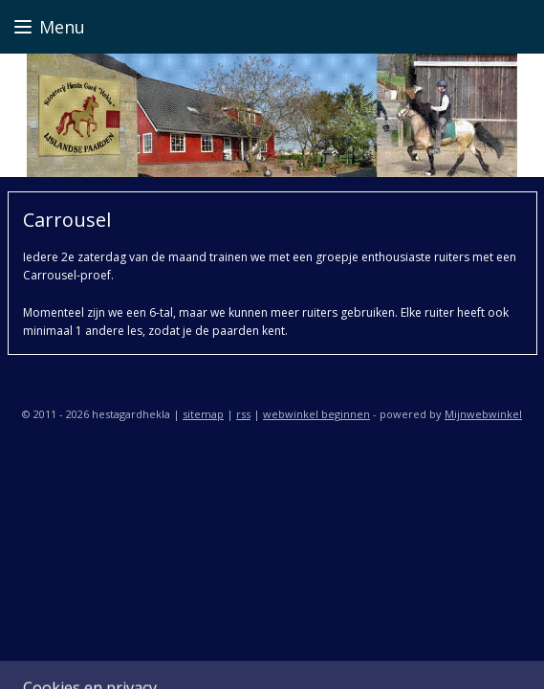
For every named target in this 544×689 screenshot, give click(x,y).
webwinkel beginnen (316, 414)
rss (243, 414)
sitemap (203, 414)
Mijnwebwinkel (483, 414)
